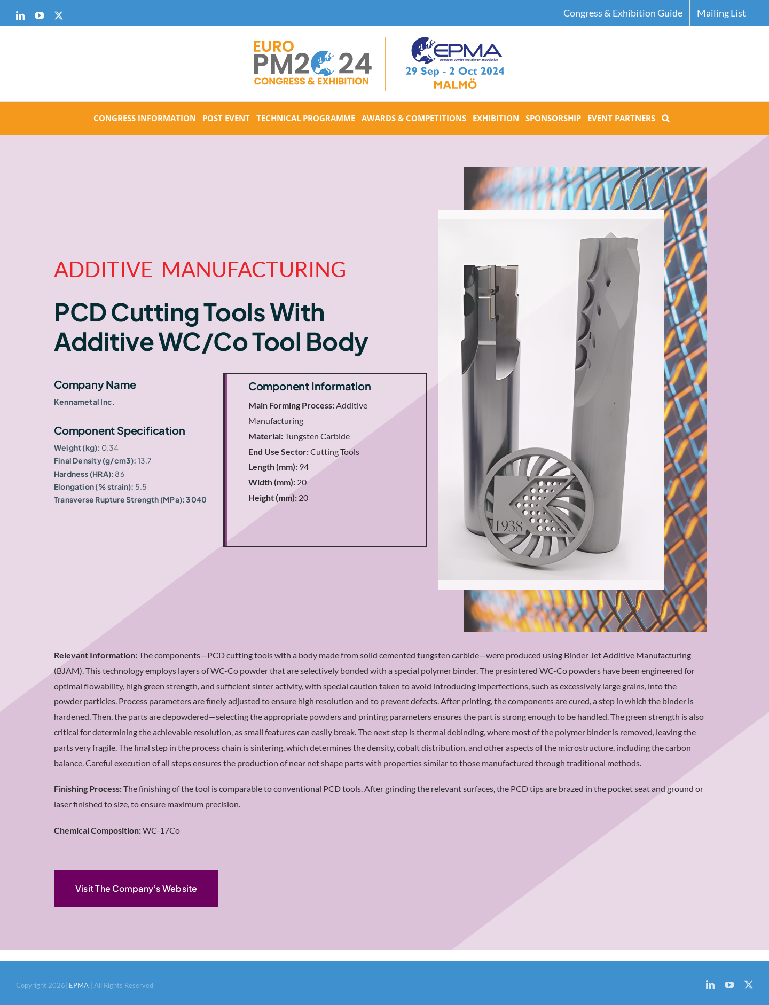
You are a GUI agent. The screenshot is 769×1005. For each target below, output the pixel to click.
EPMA (79, 985)
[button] (665, 118)
